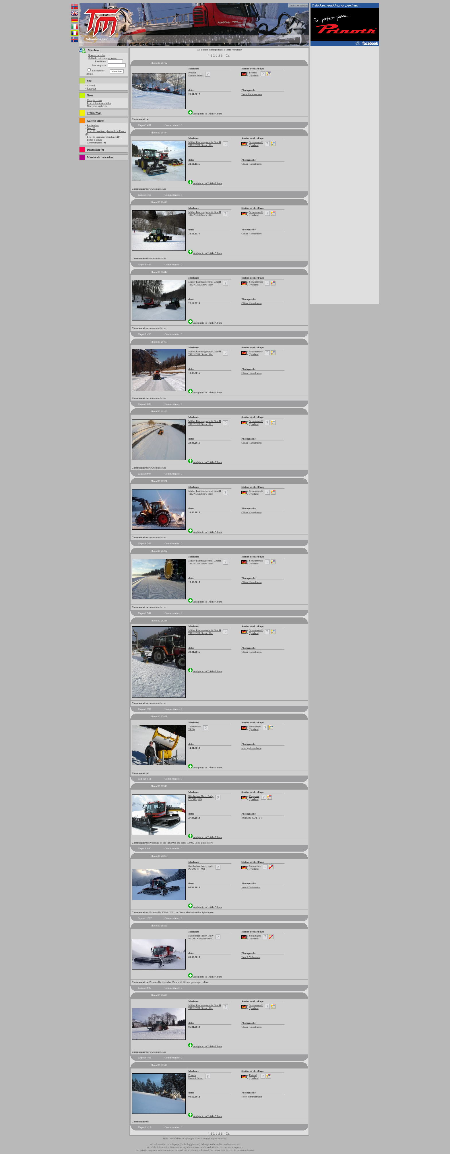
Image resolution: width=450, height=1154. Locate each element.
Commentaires (96, 142)
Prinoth (192, 72)
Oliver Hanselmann (251, 163)
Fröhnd (253, 72)
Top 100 (91, 128)
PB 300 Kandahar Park (200, 938)
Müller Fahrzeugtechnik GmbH (204, 142)
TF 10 (191, 729)
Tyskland (254, 75)
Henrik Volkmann (250, 887)
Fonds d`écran (94, 139)
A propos (91, 88)
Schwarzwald (256, 142)
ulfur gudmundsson (251, 748)
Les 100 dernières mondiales (103, 136)
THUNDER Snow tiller (200, 145)
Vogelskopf (255, 726)
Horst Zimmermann (251, 94)
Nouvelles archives (97, 105)
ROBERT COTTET (251, 817)
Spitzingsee (255, 865)
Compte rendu (94, 100)
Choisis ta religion (298, 5)
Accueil (91, 85)
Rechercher (93, 125)
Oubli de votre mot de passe (102, 58)
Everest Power (195, 75)
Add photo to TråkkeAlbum (207, 113)
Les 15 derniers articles (99, 103)
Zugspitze (254, 796)
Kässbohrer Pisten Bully (201, 796)
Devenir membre (96, 55)
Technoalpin (194, 726)
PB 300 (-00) (195, 799)
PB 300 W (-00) (196, 868)
